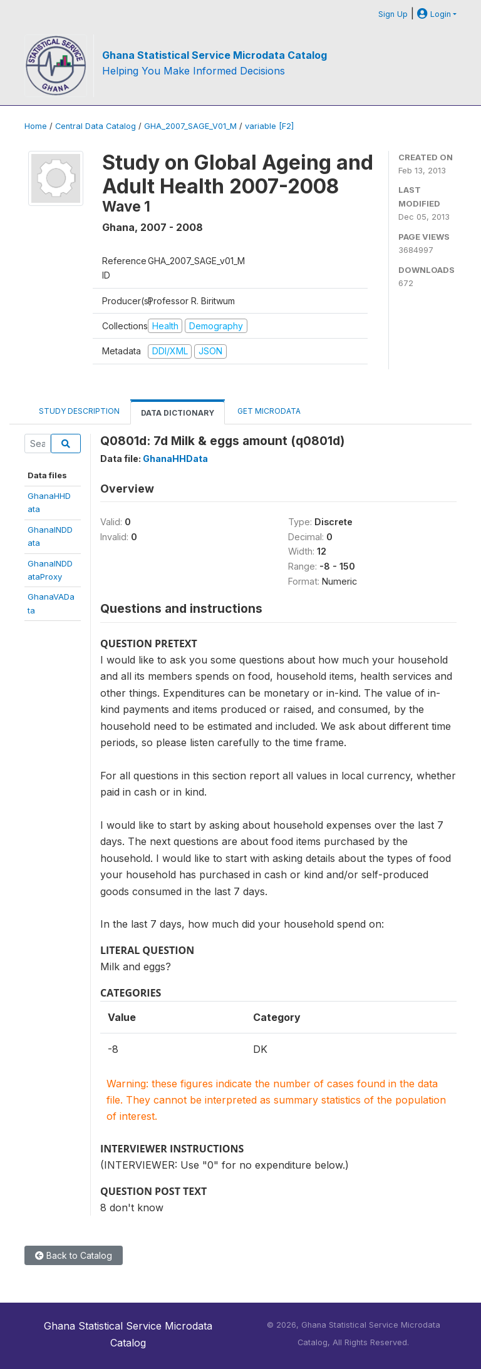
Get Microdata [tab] (268, 411)
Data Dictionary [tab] (177, 413)
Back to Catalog (73, 1255)
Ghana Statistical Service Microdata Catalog (214, 55)
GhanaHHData (175, 458)
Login (434, 14)
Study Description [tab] (79, 411)
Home (35, 126)
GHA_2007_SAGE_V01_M (190, 126)
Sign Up (393, 14)
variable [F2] (269, 126)
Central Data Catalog (95, 126)
